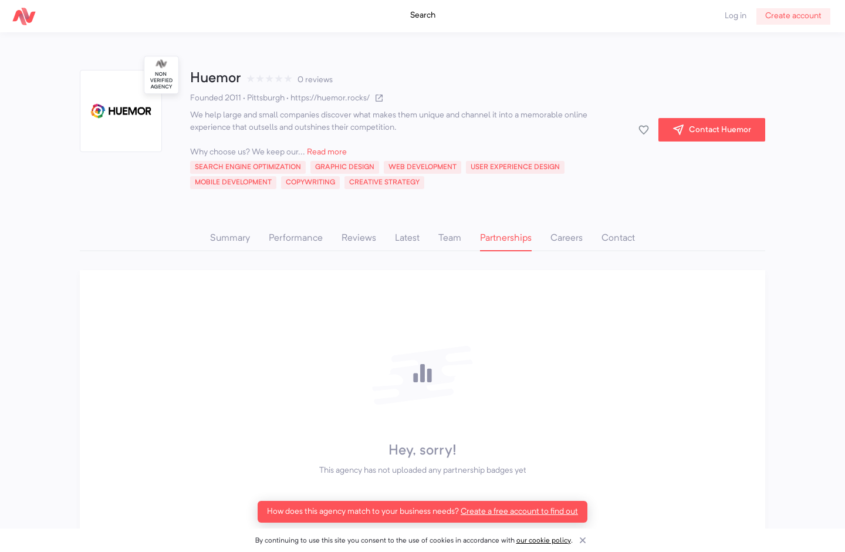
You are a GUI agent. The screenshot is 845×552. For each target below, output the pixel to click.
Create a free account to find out (519, 511)
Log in (735, 16)
